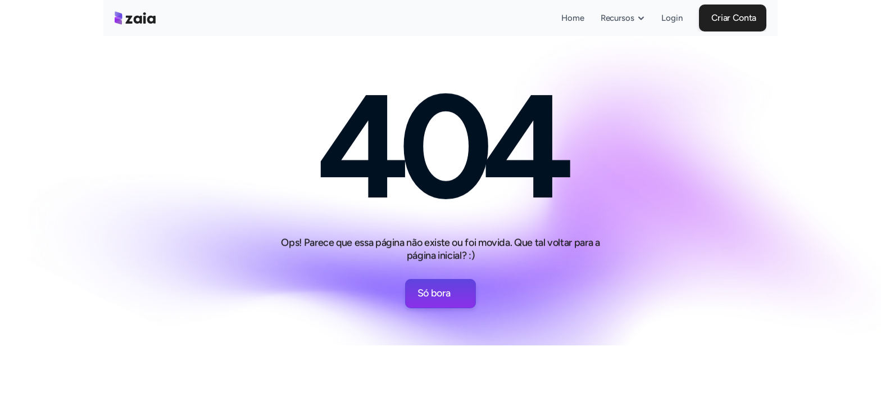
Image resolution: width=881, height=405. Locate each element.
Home (572, 18)
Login (672, 18)
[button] (732, 18)
